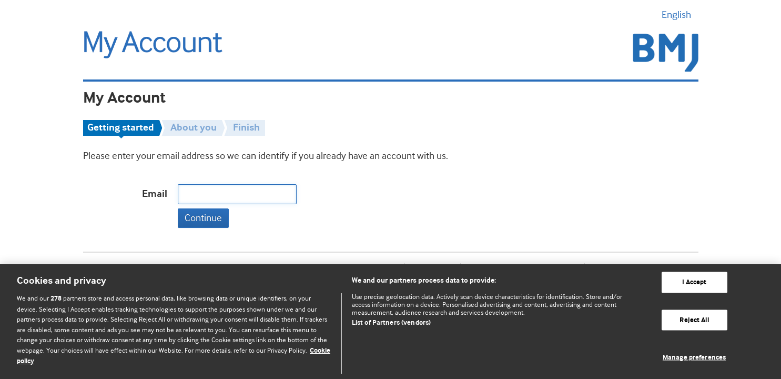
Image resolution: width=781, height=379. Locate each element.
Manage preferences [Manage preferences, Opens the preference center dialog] (694, 358)
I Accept (694, 282)
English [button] (680, 15)
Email (154, 194)
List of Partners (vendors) (391, 323)
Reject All (693, 320)
